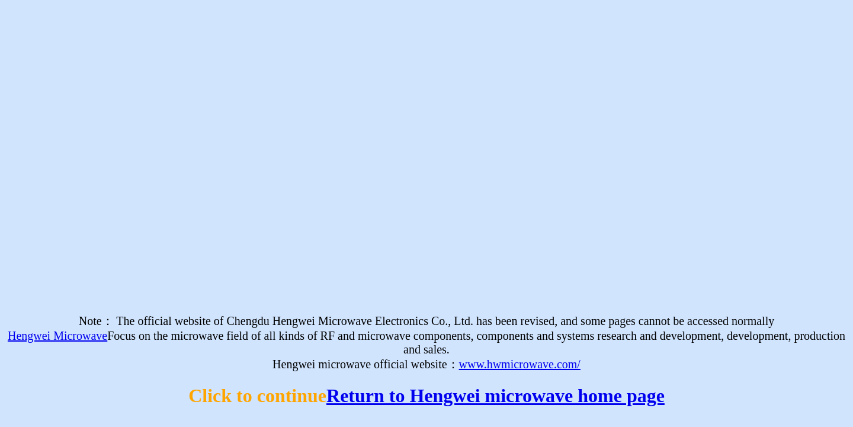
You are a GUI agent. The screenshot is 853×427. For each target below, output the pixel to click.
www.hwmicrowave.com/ (520, 364)
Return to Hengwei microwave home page (495, 395)
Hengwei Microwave (57, 335)
